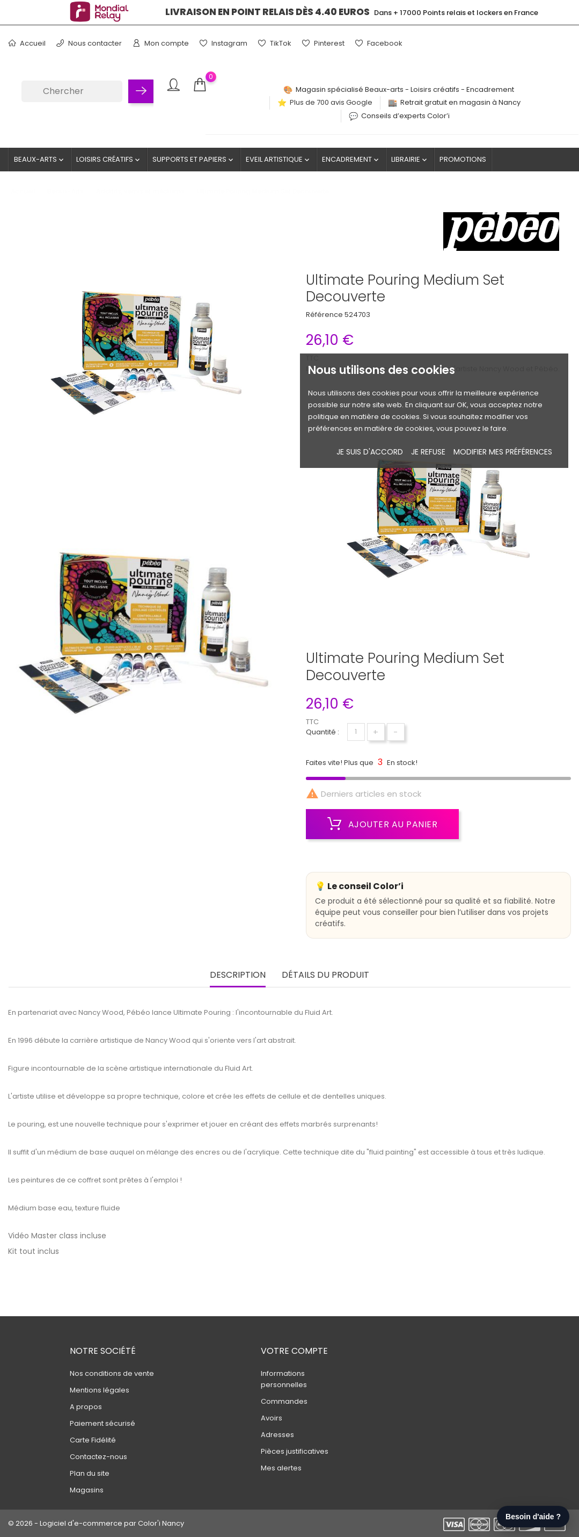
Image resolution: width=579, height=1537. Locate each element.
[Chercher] (71, 91)
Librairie (410, 159)
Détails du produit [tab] (325, 975)
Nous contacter (89, 43)
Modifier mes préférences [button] (502, 451)
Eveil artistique (278, 159)
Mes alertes (281, 1468)
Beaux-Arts (39, 159)
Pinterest (323, 43)
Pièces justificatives (294, 1451)
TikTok (274, 43)
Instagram (223, 43)
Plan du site (89, 1473)
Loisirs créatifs (109, 159)
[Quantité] (356, 732)
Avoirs (271, 1418)
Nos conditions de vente (112, 1373)
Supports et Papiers (193, 159)
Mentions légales (99, 1390)
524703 (357, 314)
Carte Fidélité (93, 1440)
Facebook (378, 43)
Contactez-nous (98, 1457)
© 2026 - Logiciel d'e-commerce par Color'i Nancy (96, 1523)
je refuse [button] (428, 451)
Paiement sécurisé (102, 1423)
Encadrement (351, 159)
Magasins (87, 1490)
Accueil (27, 43)
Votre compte (294, 1351)
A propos (86, 1407)
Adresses (277, 1435)
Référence (324, 314)
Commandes (284, 1401)
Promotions (462, 159)
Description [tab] (238, 975)
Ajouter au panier (382, 824)
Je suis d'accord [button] (369, 451)
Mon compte (161, 43)
